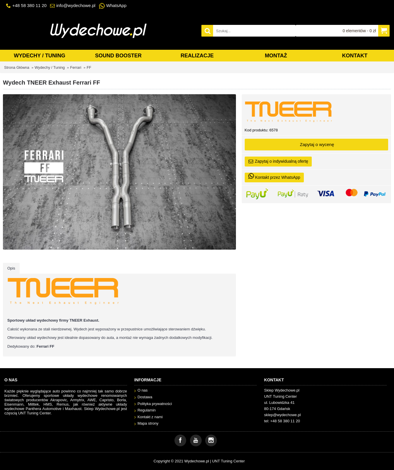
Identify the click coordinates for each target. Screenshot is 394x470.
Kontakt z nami (148, 417)
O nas (141, 390)
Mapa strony (146, 423)
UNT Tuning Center (228, 461)
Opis (11, 268)
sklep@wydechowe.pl (282, 415)
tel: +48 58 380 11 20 (282, 421)
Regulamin (145, 410)
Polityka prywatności (153, 404)
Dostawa (143, 397)
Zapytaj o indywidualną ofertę (278, 161)
